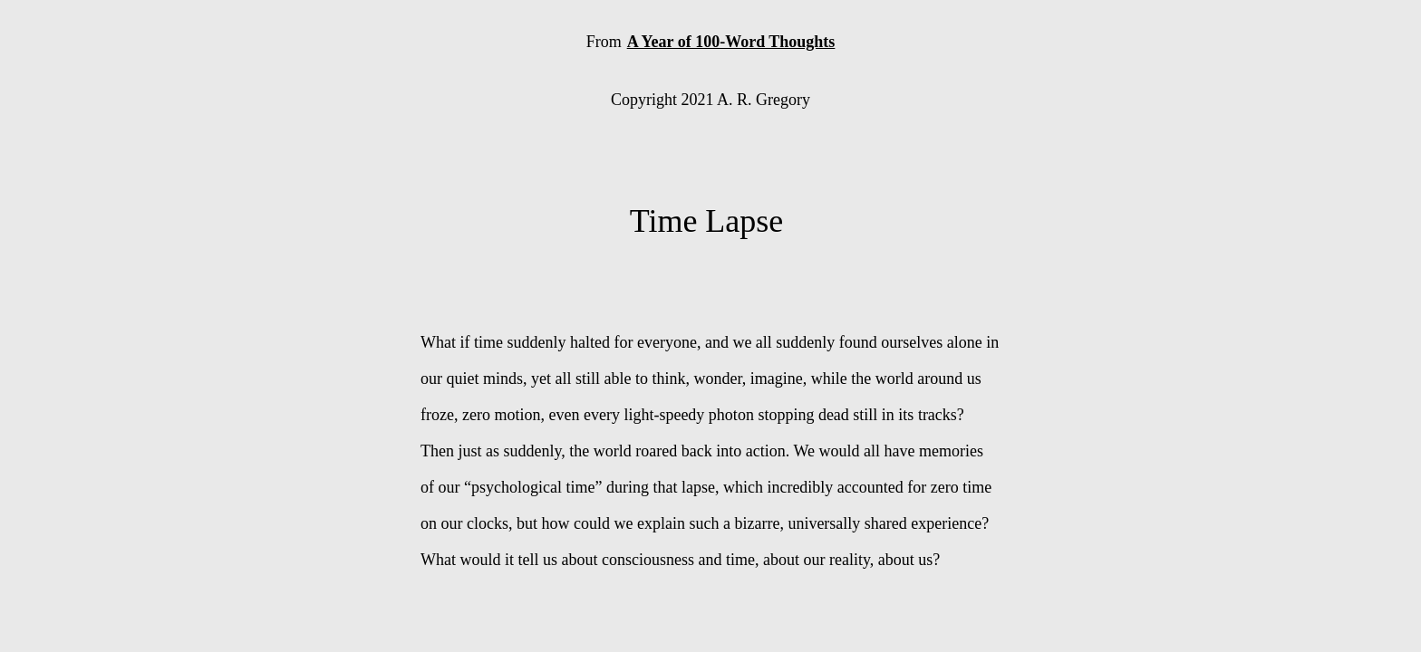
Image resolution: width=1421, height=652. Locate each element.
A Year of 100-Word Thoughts (731, 42)
